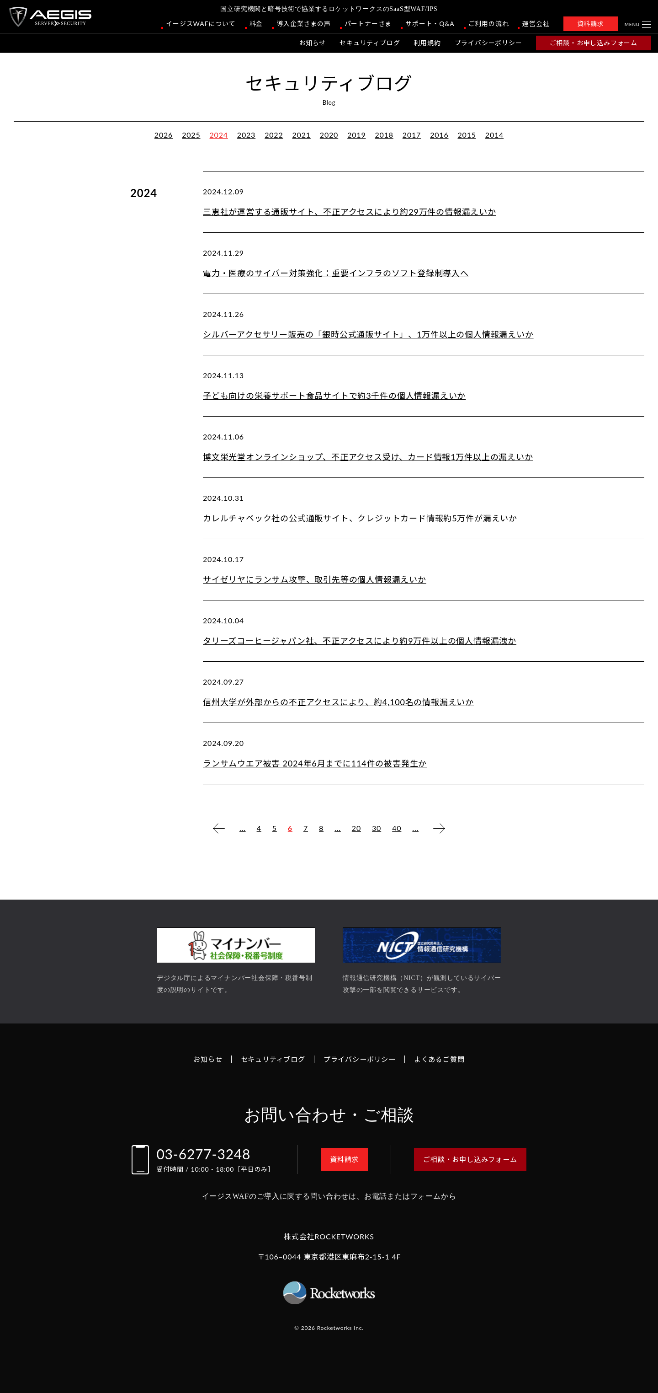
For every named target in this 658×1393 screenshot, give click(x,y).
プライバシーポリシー (488, 43)
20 (356, 828)
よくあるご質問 (445, 1059)
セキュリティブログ (370, 43)
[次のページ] (439, 828)
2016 (439, 134)
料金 (256, 23)
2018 (384, 134)
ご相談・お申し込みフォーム (593, 43)
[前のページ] (219, 828)
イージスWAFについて (200, 23)
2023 (246, 134)
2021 (301, 134)
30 (376, 828)
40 (396, 828)
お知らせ (312, 43)
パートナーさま (368, 23)
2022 (274, 134)
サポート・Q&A (429, 23)
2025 (191, 134)
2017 (412, 134)
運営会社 (535, 23)
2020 (329, 134)
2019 (356, 134)
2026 (163, 134)
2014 (494, 134)
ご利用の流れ (488, 23)
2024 (219, 134)
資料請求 (590, 23)
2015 (466, 134)
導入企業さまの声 (303, 23)
